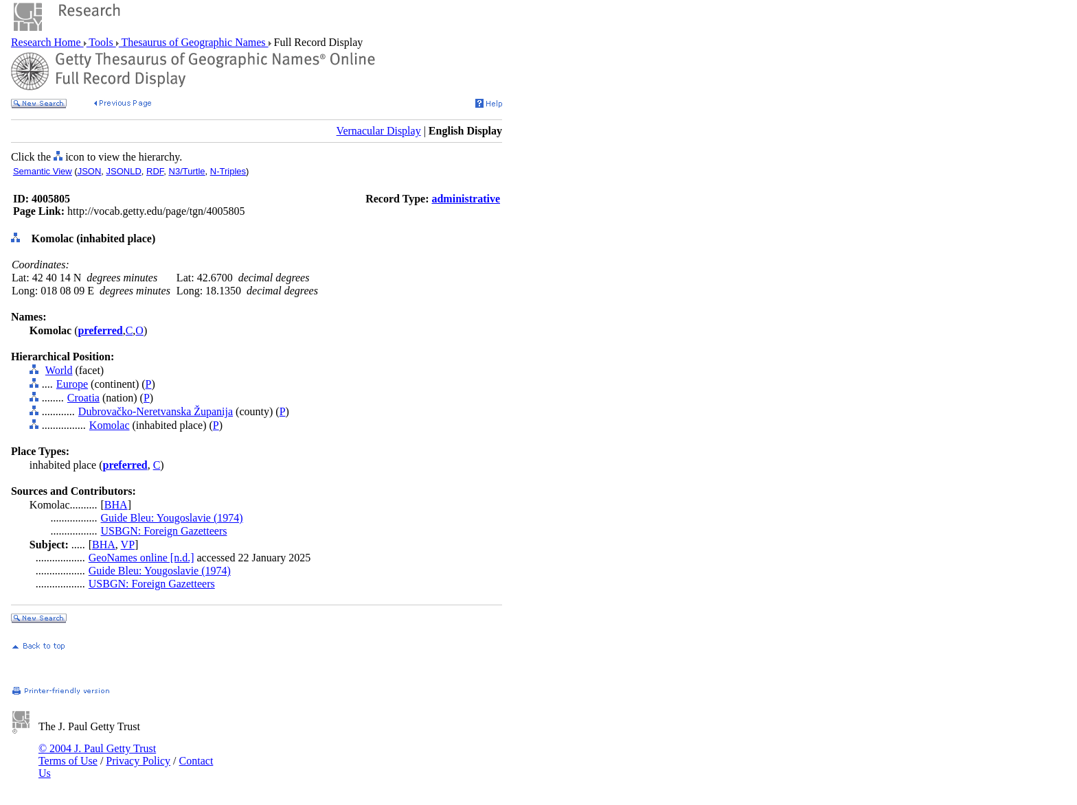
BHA (116, 505)
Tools (101, 42)
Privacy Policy (138, 761)
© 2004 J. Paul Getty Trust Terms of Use (97, 755)
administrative (465, 199)
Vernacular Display (379, 131)
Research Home (47, 42)
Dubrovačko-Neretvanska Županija (155, 411)
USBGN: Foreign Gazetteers (164, 531)
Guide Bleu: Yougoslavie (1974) (172, 518)
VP (128, 544)
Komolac (109, 425)
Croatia (83, 398)
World (59, 370)
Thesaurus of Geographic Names (194, 42)
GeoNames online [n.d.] (141, 557)
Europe (72, 384)
